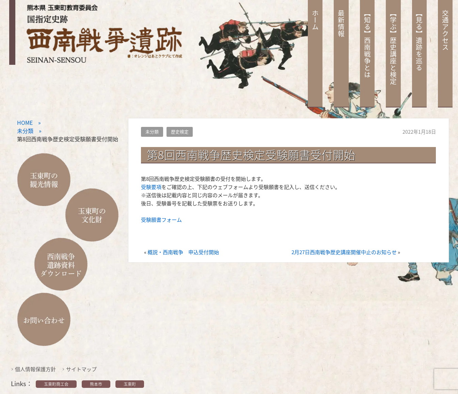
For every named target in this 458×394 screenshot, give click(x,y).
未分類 (152, 131)
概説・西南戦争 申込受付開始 (183, 252)
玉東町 (130, 384)
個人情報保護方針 (35, 369)
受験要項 (151, 187)
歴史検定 (180, 131)
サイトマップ (81, 369)
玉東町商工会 (56, 384)
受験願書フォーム (161, 219)
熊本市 (96, 384)
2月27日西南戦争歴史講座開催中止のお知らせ (344, 252)
